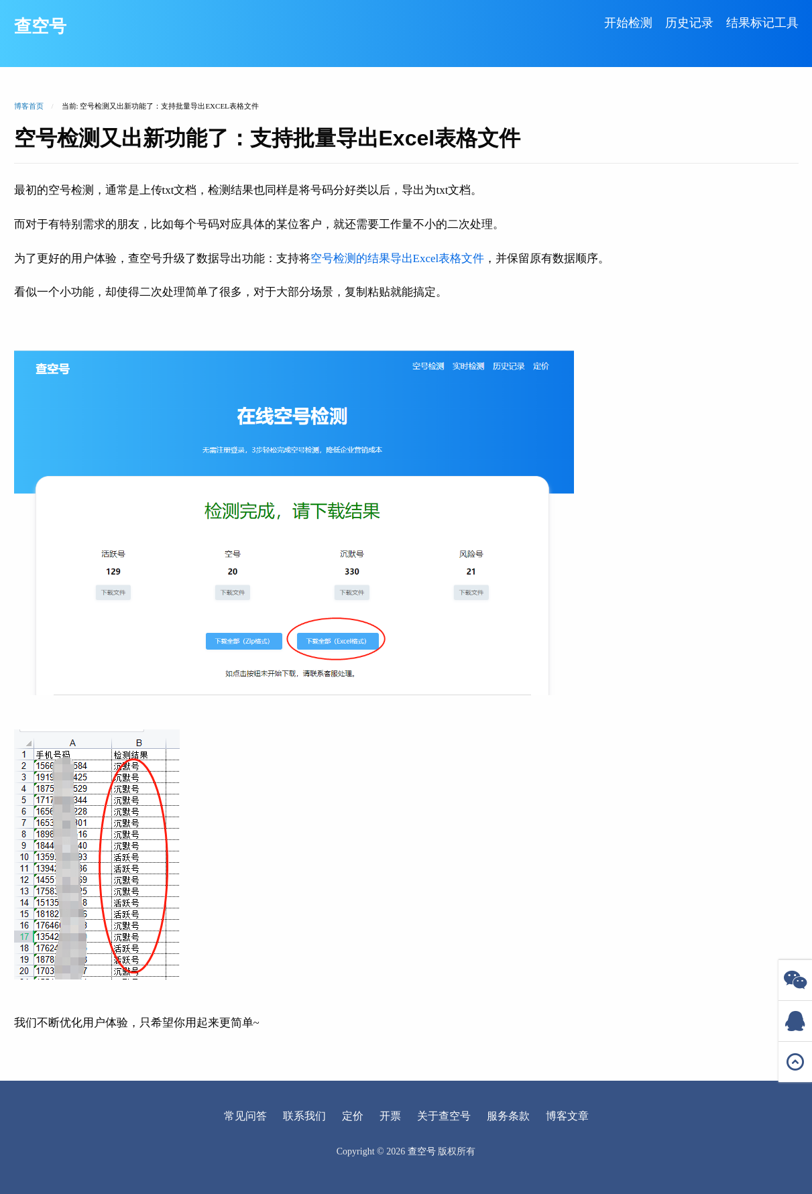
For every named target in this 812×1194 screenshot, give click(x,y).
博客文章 (567, 1116)
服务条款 (508, 1116)
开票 (390, 1116)
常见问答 (245, 1116)
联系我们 (304, 1116)
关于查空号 (444, 1116)
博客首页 (29, 106)
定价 (352, 1116)
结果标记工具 (762, 22)
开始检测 (628, 22)
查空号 (40, 26)
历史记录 (689, 22)
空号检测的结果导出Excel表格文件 (397, 258)
